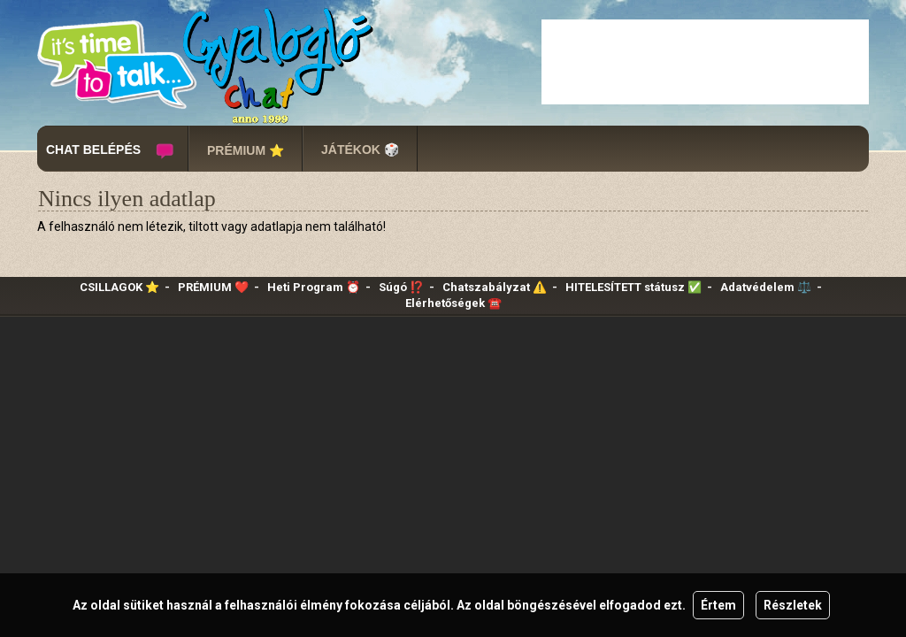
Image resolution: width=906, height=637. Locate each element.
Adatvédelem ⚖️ (765, 287)
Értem (718, 605)
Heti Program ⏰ (313, 287)
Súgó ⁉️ (401, 287)
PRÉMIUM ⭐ (245, 150)
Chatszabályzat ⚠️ (494, 287)
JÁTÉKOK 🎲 (360, 149)
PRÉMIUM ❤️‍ (213, 287)
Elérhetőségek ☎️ (453, 303)
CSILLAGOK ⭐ (119, 287)
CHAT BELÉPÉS (93, 149)
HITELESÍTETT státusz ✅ (633, 287)
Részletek (793, 605)
